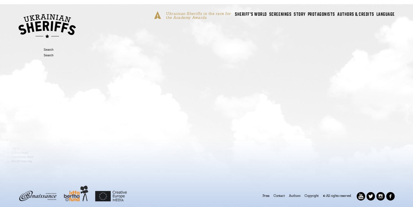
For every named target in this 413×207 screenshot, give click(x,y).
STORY (299, 15)
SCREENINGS (280, 15)
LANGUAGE (385, 15)
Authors (294, 196)
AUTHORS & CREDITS (355, 15)
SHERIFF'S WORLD (251, 15)
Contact (279, 196)
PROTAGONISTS (321, 15)
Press (266, 196)
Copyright (312, 196)
